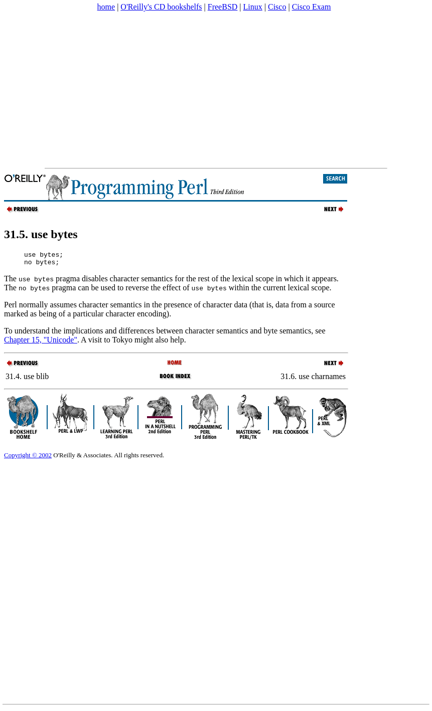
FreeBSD (223, 7)
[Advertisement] (174, 90)
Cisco (277, 7)
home (106, 7)
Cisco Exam (311, 7)
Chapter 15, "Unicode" (40, 342)
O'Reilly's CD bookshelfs (161, 7)
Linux (252, 7)
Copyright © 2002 (28, 458)
